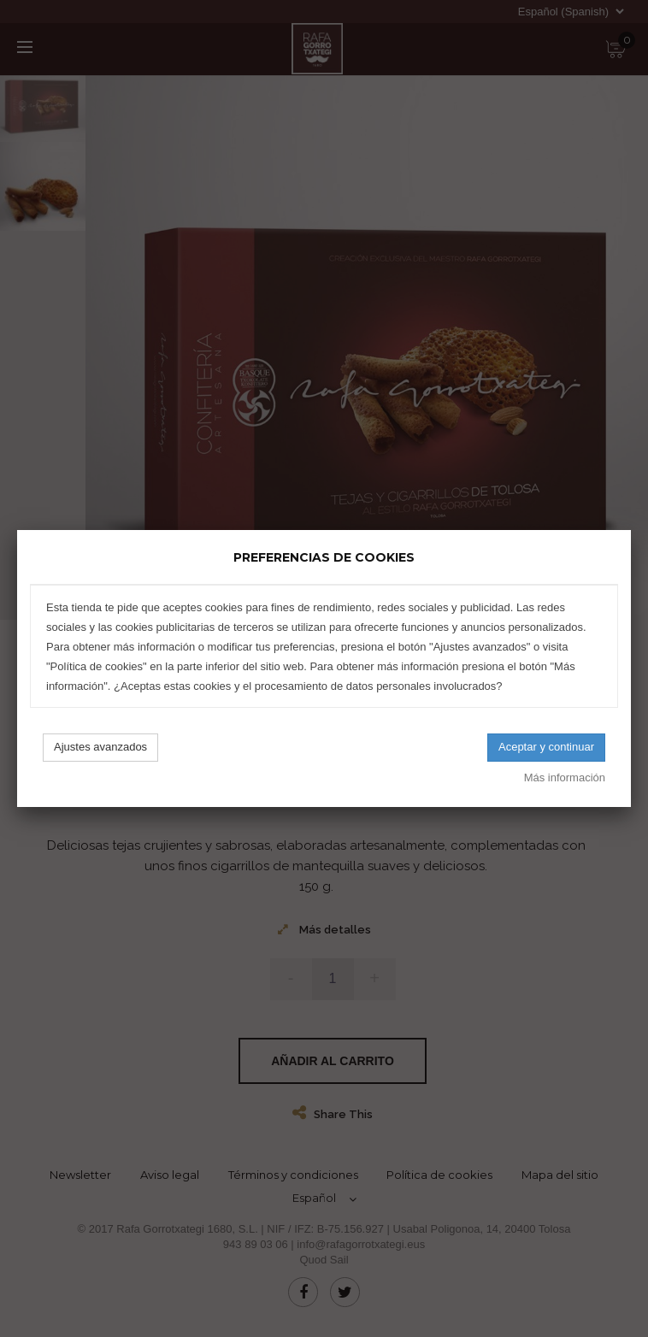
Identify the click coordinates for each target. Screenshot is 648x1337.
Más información (564, 777)
